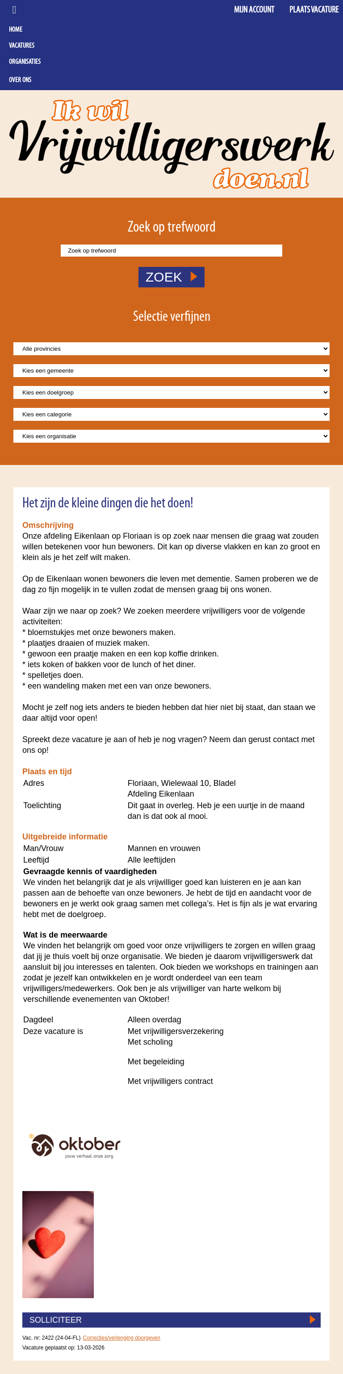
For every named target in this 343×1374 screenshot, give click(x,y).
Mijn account (254, 10)
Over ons (20, 80)
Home (15, 29)
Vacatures (21, 46)
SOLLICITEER (55, 1320)
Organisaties (25, 62)
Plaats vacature (314, 10)
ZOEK (171, 277)
